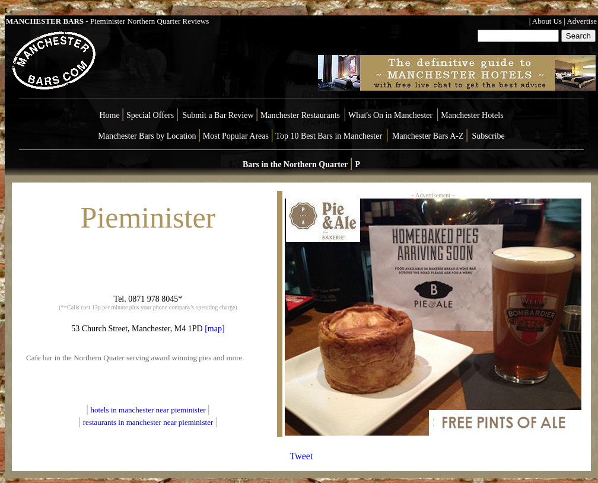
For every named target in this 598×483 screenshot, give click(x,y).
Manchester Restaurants (300, 115)
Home (109, 115)
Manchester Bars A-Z (428, 136)
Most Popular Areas (236, 136)
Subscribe (488, 136)
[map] (214, 328)
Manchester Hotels (472, 115)
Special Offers (151, 115)
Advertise (582, 21)
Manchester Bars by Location (147, 136)
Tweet (301, 456)
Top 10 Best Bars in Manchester (328, 136)
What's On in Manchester (390, 115)
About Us (547, 21)
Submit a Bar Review (217, 115)
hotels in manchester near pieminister (148, 409)
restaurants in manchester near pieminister (149, 422)
